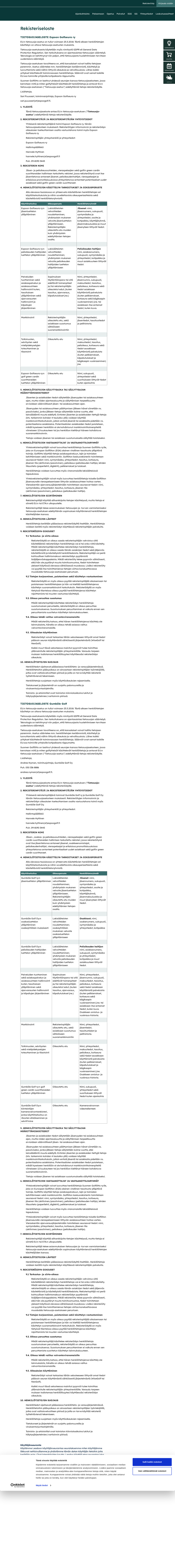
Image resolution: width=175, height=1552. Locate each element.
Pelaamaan (98, 13)
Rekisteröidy (148, 3)
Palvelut (121, 13)
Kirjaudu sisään (165, 3)
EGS (130, 13)
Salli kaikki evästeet (152, 1523)
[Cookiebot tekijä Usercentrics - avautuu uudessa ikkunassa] (18, 1547)
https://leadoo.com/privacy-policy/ (40, 1468)
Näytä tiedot (42, 1546)
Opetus (110, 13)
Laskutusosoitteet (165, 13)
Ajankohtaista (82, 13)
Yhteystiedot (146, 13)
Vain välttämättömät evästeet (152, 1532)
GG (135, 13)
